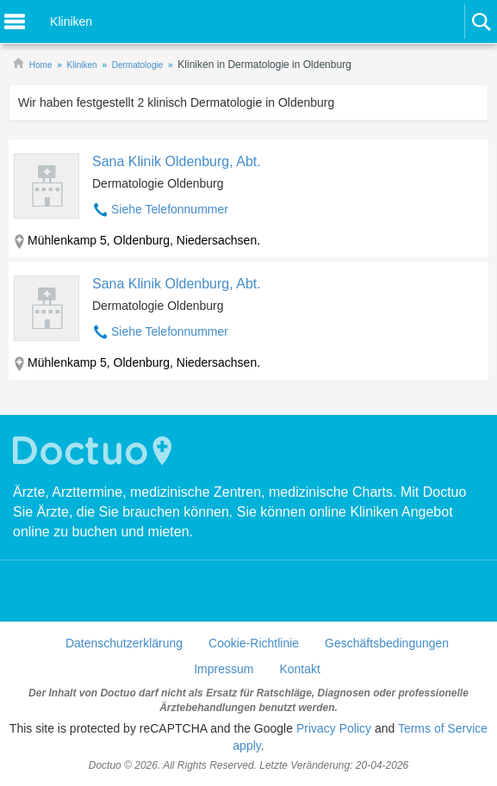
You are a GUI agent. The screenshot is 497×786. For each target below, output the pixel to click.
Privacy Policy (333, 728)
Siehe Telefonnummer (169, 209)
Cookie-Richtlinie (253, 643)
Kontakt (299, 669)
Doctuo (95, 450)
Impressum (223, 669)
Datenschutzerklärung (124, 643)
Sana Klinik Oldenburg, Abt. (176, 161)
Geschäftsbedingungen (387, 643)
